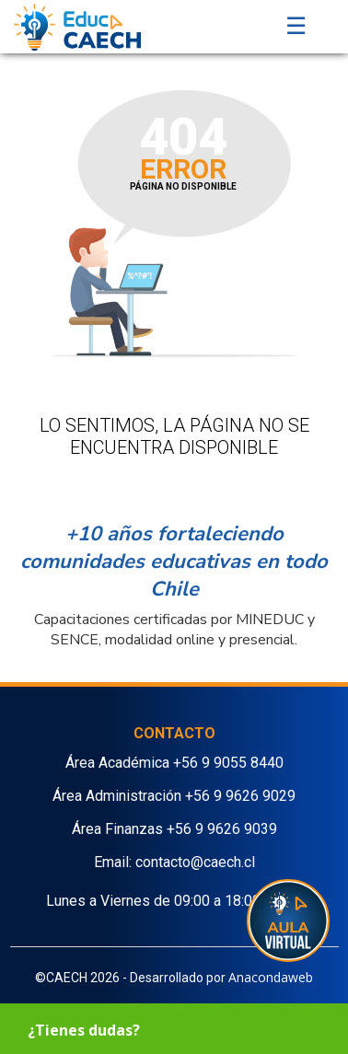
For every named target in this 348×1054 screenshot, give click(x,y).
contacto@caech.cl (195, 862)
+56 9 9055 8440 (228, 762)
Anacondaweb (270, 977)
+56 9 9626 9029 (240, 796)
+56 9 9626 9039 (222, 829)
